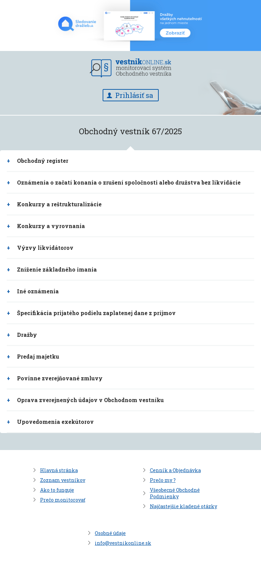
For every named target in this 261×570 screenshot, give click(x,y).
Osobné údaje (110, 533)
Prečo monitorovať (62, 500)
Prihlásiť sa (134, 95)
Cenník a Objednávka (175, 470)
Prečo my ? (163, 480)
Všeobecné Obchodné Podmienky (175, 493)
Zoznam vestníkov (62, 480)
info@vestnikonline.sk (123, 543)
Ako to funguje (57, 490)
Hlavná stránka (59, 470)
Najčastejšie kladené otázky (183, 506)
